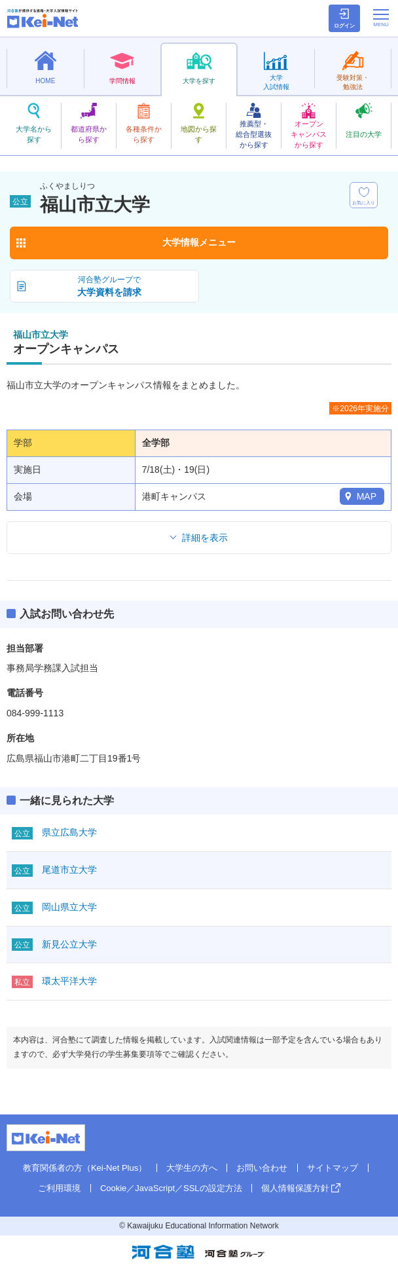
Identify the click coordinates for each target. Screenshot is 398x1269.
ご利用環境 (59, 1188)
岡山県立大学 (69, 907)
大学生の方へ (191, 1168)
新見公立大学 (69, 944)
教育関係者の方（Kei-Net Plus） (85, 1168)
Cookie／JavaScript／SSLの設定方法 (171, 1188)
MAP (366, 496)
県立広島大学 (69, 832)
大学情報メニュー (199, 242)
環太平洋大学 (69, 981)
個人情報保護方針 (295, 1188)
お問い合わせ (261, 1168)
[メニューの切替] (381, 18)
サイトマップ (332, 1168)
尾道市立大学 (69, 869)
